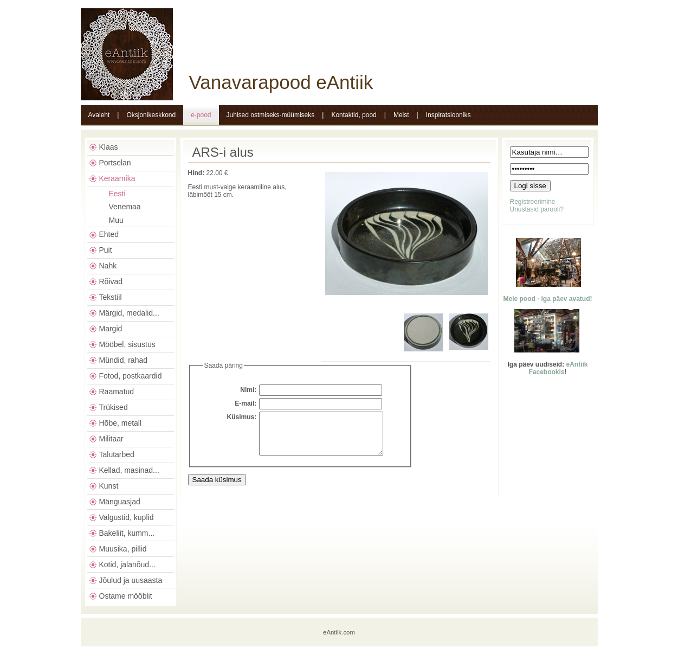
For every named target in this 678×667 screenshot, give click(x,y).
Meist (401, 115)
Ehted (109, 234)
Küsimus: (242, 417)
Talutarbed (116, 454)
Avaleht (99, 115)
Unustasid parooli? (537, 209)
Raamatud (116, 391)
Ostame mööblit (125, 596)
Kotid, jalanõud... (127, 564)
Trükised (113, 407)
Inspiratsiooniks (448, 115)
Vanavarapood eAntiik (281, 82)
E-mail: (245, 403)
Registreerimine (533, 202)
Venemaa (125, 206)
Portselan (115, 162)
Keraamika (117, 178)
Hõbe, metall (120, 423)
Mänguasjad (119, 501)
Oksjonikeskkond (151, 115)
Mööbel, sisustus (127, 344)
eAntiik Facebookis (557, 368)
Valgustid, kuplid (126, 517)
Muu (116, 220)
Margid (110, 328)
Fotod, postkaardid (130, 375)
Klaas (108, 147)
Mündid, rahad (123, 360)
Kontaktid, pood (353, 115)
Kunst (109, 486)
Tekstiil (110, 297)
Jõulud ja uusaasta (131, 580)
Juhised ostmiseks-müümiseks (271, 115)
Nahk (108, 265)
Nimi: (248, 390)
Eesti (117, 193)
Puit (105, 250)
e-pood (201, 115)
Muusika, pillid (123, 548)
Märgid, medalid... (129, 313)
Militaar (111, 438)
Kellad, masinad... (129, 470)
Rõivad (111, 281)
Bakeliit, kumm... (127, 533)
